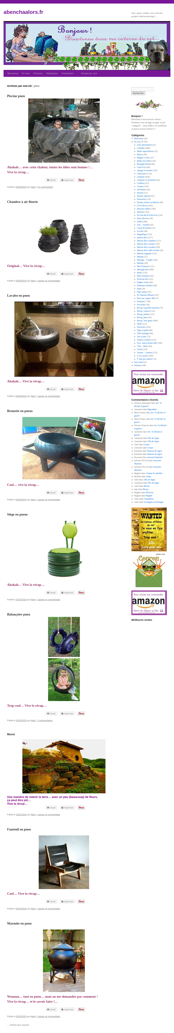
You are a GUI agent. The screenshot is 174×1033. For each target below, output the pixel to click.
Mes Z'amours (143, 266)
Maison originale (144, 253)
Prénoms (38, 73)
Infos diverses (143, 218)
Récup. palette (143, 314)
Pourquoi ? (141, 301)
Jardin (139, 221)
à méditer (141, 148)
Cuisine (140, 186)
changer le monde (144, 170)
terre (45, 796)
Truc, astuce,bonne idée (147, 343)
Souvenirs (141, 327)
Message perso (143, 269)
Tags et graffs (142, 330)
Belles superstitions (145, 151)
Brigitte (149, 495)
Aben (33, 187)
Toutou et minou (144, 340)
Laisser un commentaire (48, 281)
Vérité (139, 349)
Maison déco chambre (146, 240)
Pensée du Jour (89, 73)
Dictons (140, 193)
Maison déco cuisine (145, 244)
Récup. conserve (144, 311)
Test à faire (141, 336)
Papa (139, 288)
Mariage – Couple (144, 260)
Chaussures (142, 173)
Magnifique (142, 234)
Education (141, 199)
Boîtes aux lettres (144, 161)
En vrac (26, 73)
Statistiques (52, 73)
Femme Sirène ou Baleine (148, 202)
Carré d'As (141, 167)
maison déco (142, 237)
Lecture (140, 231)
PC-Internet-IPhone (145, 295)
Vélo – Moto (142, 346)
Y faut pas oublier (144, 359)
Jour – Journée (143, 225)
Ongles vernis (143, 282)
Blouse (147, 486)
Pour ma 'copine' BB (145, 298)
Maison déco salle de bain (148, 250)
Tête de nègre (153, 438)
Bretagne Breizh (144, 164)
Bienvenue (12, 73)
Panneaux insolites (145, 285)
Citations (141, 177)
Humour (140, 212)
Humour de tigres (154, 451)
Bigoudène (152, 409)
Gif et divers (142, 205)
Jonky (148, 476)
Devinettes (141, 189)
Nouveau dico (143, 279)
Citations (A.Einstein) (146, 180)
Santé (139, 324)
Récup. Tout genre (145, 320)
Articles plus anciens (18, 1025)
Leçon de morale (144, 228)
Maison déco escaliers (146, 247)
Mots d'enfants (143, 276)
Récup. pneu (142, 317)
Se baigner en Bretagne (154, 502)
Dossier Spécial (143, 196)
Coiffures (141, 183)
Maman (140, 256)
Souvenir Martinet (155, 457)
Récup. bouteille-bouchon (148, 308)
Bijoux (140, 154)
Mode (139, 272)
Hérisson (149, 492)
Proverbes (141, 304)
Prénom (137, 365)
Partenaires (67, 73)
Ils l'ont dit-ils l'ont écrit (147, 215)
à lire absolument (144, 145)
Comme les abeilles (154, 473)
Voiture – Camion (144, 352)
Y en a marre (142, 356)
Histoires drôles (143, 209)
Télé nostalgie (143, 333)
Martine (140, 263)
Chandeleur (149, 499)
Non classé (138, 362)
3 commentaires (45, 720)
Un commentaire (45, 187)
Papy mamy (142, 292)
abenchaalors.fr (23, 12)
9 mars (146, 444)
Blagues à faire (143, 157)
